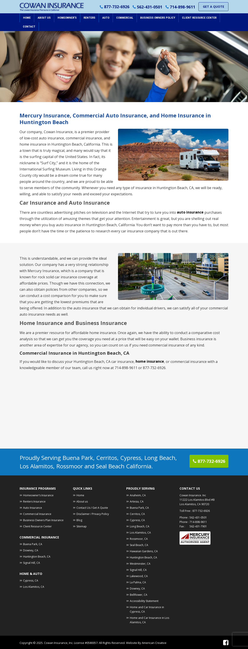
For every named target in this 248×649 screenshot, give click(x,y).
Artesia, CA (137, 501)
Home (80, 495)
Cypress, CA (30, 580)
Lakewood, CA (139, 576)
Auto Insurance (32, 508)
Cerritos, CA (137, 514)
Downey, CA (30, 550)
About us (82, 501)
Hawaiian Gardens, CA (144, 551)
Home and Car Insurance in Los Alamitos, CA (149, 620)
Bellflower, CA (138, 595)
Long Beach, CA (139, 526)
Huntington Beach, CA (36, 556)
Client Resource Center (37, 526)
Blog (79, 520)
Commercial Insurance (37, 514)
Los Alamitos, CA (33, 587)
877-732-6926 (116, 7)
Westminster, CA (140, 564)
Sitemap (81, 526)
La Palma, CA (138, 582)
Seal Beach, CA (139, 545)
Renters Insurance (34, 501)
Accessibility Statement (144, 601)
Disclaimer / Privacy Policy (92, 514)
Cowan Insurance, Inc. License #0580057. (71, 643)
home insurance (150, 361)
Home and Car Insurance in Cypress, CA (147, 609)
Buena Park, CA (32, 544)
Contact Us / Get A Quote (92, 508)
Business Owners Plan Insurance (43, 520)
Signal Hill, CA (31, 563)
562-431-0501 (149, 7)
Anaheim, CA (138, 495)
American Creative (154, 643)
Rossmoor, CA (139, 539)
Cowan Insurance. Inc (193, 495)
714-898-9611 (182, 7)
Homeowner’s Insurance (38, 495)
